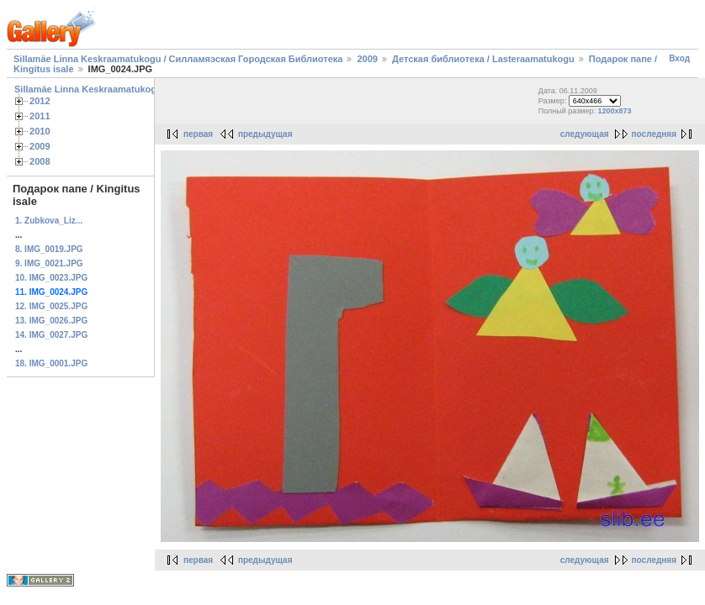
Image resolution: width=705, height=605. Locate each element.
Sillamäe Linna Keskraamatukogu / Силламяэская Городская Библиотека (177, 59)
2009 (367, 59)
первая (198, 134)
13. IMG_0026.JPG (51, 320)
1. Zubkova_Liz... (48, 220)
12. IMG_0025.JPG (51, 306)
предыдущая (265, 134)
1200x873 (615, 111)
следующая (584, 134)
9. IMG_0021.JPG (49, 263)
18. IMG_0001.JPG (51, 363)
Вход (679, 58)
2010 (39, 131)
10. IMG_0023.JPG (51, 277)
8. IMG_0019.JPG (49, 249)
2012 (39, 101)
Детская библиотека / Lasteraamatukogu (483, 59)
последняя (654, 134)
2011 (39, 116)
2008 (39, 161)
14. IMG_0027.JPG (51, 334)
